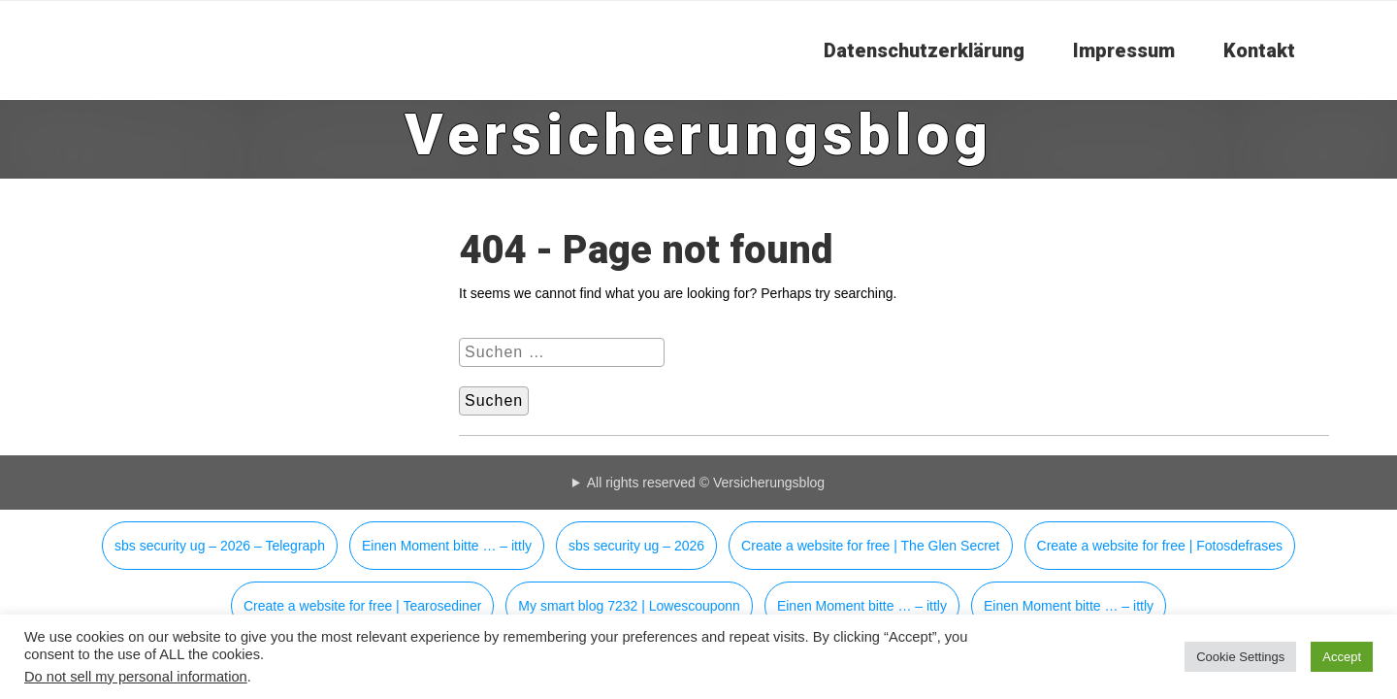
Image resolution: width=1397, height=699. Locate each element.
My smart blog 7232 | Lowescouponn (629, 606)
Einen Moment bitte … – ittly (447, 545)
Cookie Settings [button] (1240, 656)
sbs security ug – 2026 (636, 545)
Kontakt (1259, 50)
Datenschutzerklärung (924, 50)
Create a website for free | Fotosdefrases (1160, 545)
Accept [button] (1341, 656)
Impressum (1124, 50)
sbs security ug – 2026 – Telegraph (219, 545)
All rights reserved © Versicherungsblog (706, 482)
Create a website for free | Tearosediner (362, 606)
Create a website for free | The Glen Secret (870, 545)
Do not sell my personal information (135, 676)
